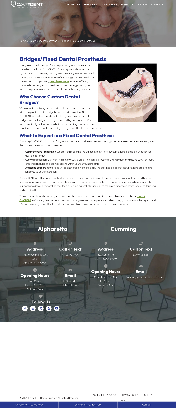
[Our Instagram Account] (32, 310)
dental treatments (59, 81)
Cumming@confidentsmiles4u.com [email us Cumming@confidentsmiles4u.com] (144, 277)
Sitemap (148, 394)
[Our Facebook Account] (24, 310)
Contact (157, 4)
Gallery (142, 4)
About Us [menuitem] (73, 4)
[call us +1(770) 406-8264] (141, 254)
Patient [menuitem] (127, 4)
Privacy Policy (130, 394)
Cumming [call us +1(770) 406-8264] (88, 404)
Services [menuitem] (90, 4)
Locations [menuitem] (109, 4)
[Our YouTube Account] (56, 310)
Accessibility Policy (104, 394)
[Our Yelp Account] (48, 310)
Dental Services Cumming (43, 40)
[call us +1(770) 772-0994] (70, 254)
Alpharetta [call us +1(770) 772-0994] (29, 404)
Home (22, 40)
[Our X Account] (40, 310)
